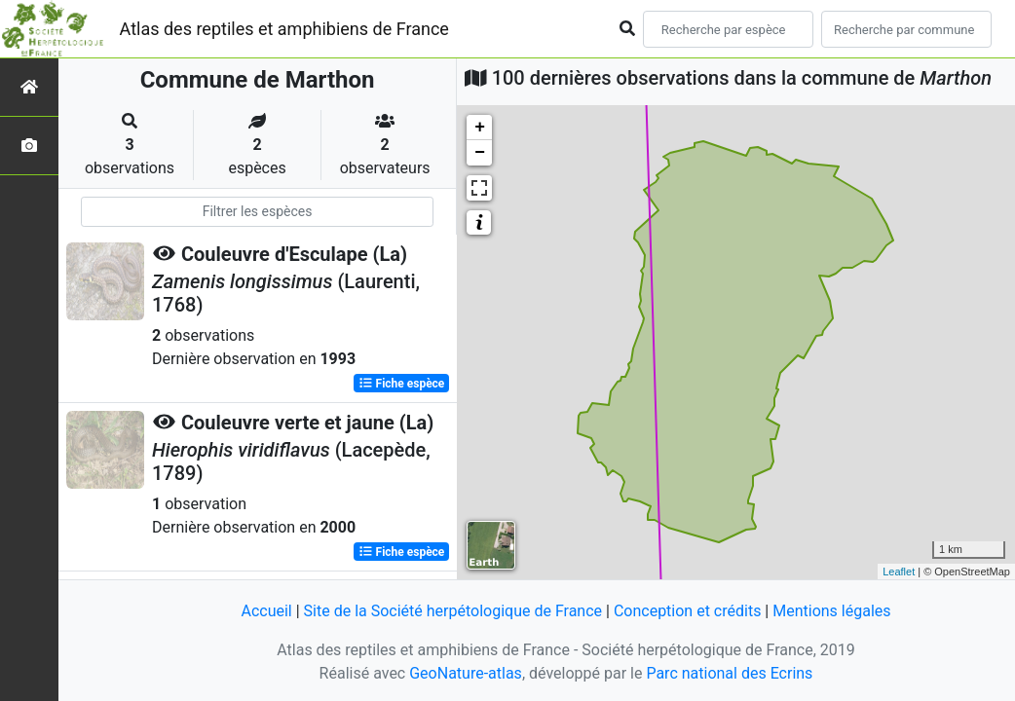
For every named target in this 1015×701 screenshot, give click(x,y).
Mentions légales (831, 611)
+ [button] (479, 127)
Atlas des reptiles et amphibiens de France (284, 28)
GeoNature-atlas (465, 673)
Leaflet (899, 571)
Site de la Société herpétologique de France (453, 611)
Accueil (266, 611)
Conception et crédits (688, 611)
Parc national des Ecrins (729, 673)
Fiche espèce (401, 383)
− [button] (479, 153)
